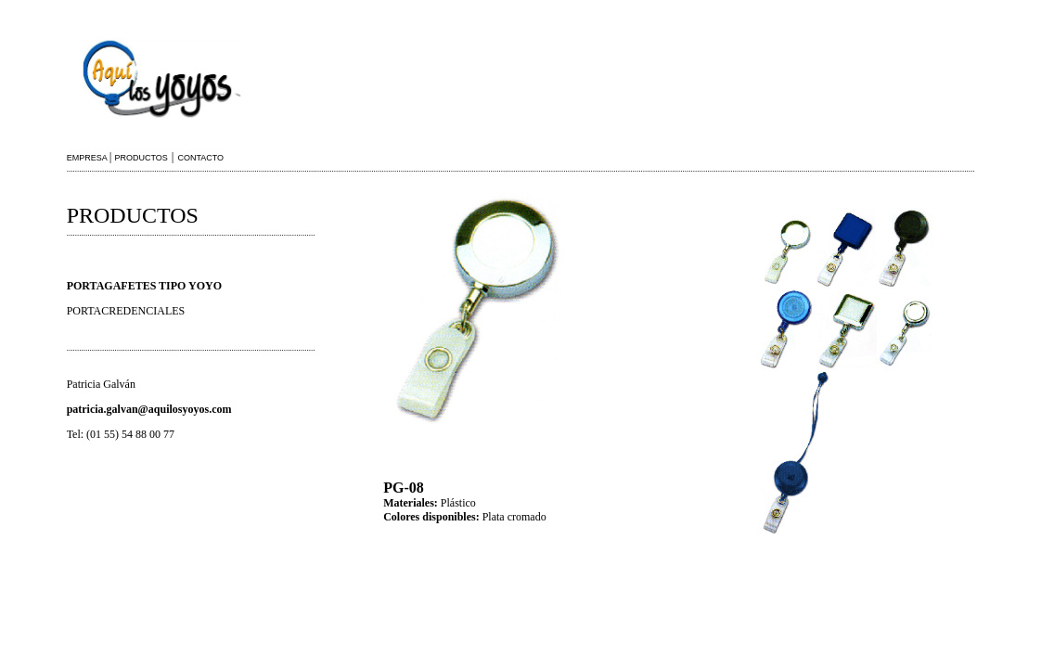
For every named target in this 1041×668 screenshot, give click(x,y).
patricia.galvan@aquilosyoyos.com (149, 409)
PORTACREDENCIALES (126, 310)
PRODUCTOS (141, 157)
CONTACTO (200, 157)
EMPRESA (88, 157)
